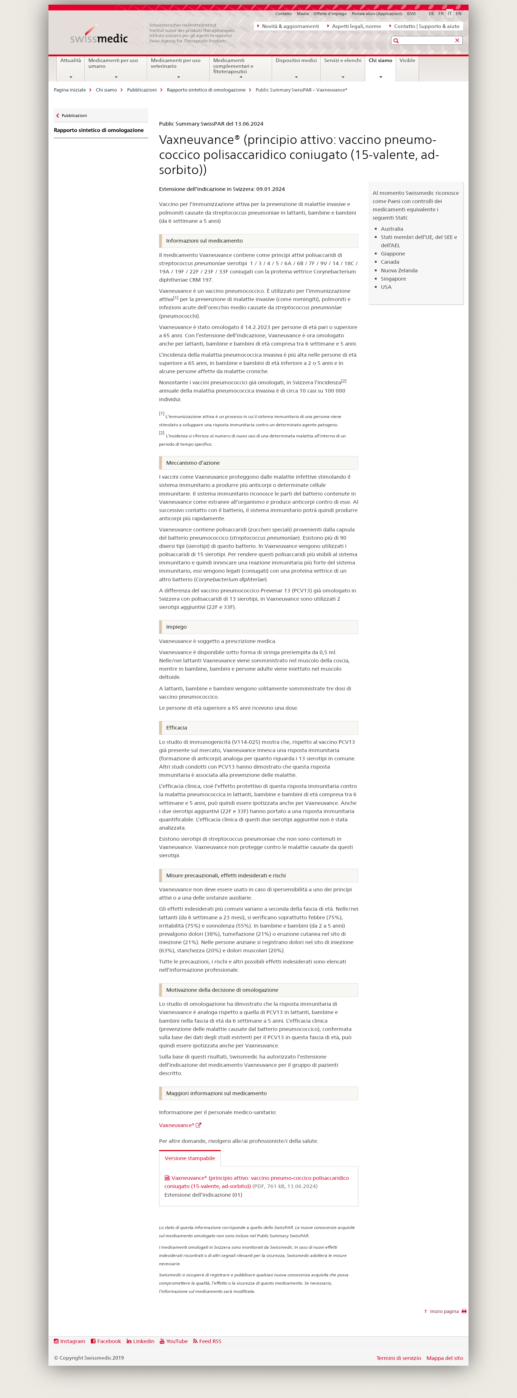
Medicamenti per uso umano (113, 63)
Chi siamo (382, 63)
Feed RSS (210, 1341)
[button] (397, 40)
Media (303, 13)
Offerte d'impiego (330, 13)
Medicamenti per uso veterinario (176, 63)
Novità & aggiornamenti (288, 26)
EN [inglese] (459, 13)
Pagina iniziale (70, 90)
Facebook (109, 1341)
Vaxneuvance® (177, 1125)
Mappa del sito (445, 1358)
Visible (407, 60)
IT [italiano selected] (450, 13)
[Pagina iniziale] (156, 33)
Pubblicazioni (142, 90)
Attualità (70, 60)
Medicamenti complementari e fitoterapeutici (233, 66)
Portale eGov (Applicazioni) (377, 13)
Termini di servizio (399, 1358)
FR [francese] (441, 13)
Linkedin (143, 1341)
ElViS (411, 13)
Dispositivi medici (296, 60)
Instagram (72, 1341)
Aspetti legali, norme (354, 26)
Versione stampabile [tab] (190, 1158)
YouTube (177, 1341)
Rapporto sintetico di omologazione (206, 90)
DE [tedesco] (431, 13)
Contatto (283, 13)
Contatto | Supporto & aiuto (425, 26)
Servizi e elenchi (343, 60)
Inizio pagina (444, 1311)
